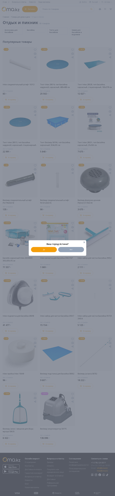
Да (44, 249)
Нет (71, 249)
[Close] (84, 242)
